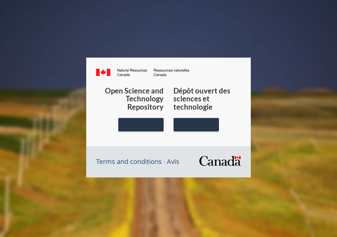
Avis (173, 161)
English (141, 124)
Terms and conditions (129, 161)
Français (196, 124)
